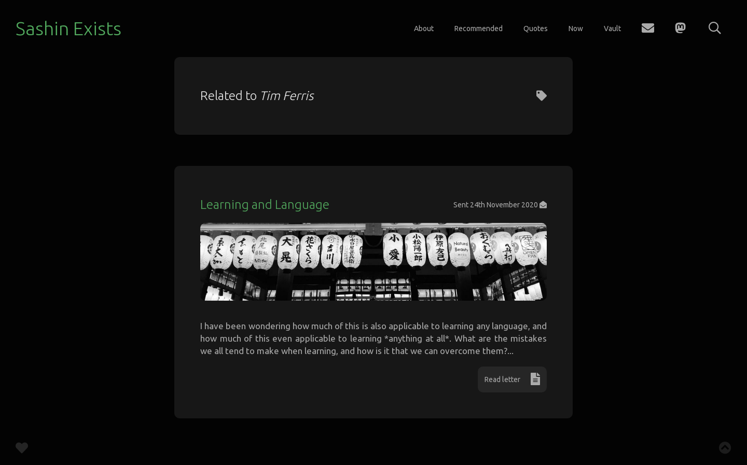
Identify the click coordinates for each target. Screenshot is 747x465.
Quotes (535, 28)
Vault (612, 28)
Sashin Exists (68, 28)
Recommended (478, 28)
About (424, 28)
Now (576, 28)
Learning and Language (264, 205)
